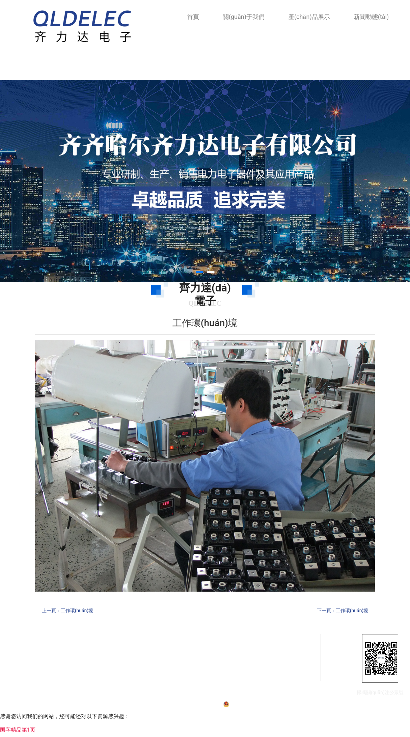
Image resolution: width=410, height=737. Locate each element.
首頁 (193, 16)
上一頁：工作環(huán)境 (67, 610)
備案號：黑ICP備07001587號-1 (193, 706)
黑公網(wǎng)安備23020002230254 (261, 706)
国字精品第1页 (17, 733)
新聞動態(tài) (371, 16)
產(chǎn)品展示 (309, 16)
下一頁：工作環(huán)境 (342, 610)
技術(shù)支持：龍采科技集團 (322, 706)
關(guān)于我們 (244, 16)
